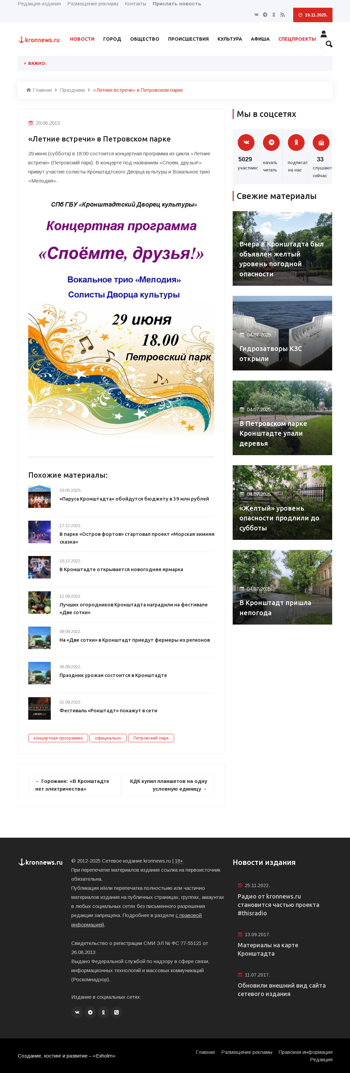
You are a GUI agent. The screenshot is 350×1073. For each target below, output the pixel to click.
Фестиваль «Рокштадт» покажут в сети (109, 710)
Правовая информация (306, 1051)
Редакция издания (39, 3)
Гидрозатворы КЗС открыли (271, 353)
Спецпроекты (297, 39)
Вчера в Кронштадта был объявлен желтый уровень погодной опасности (281, 259)
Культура (230, 39)
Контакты (135, 3)
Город (112, 39)
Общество (144, 39)
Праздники (72, 90)
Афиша (260, 39)
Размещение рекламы (92, 3)
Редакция (321, 1059)
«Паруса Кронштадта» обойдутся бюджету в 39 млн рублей (135, 499)
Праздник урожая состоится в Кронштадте (114, 675)
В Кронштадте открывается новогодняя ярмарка (122, 569)
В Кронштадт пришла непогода (275, 608)
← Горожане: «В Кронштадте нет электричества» (72, 785)
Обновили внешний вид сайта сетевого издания (282, 990)
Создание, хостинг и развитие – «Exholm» (67, 1055)
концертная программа (58, 738)
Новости (82, 39)
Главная (39, 90)
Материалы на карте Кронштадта (268, 949)
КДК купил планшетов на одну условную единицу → (168, 785)
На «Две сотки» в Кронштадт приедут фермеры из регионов (136, 640)
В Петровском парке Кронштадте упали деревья (273, 433)
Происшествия (188, 39)
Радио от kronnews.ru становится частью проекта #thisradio (278, 904)
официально (108, 738)
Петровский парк (151, 738)
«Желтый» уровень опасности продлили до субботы (279, 518)
